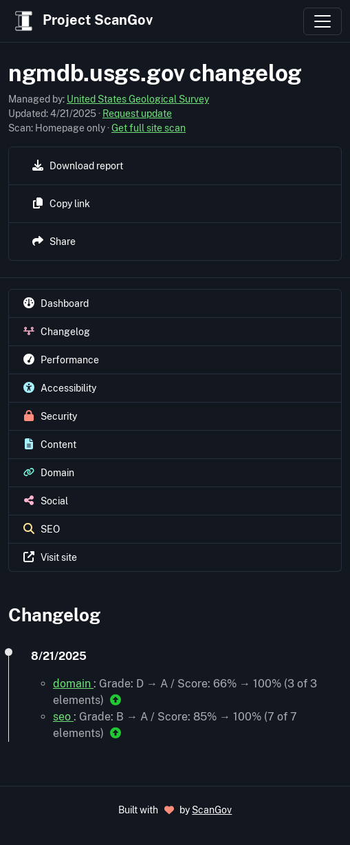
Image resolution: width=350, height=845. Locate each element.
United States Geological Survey (138, 99)
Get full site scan (148, 127)
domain (73, 683)
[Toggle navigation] (322, 21)
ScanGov (212, 809)
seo (63, 716)
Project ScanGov (82, 21)
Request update (137, 113)
